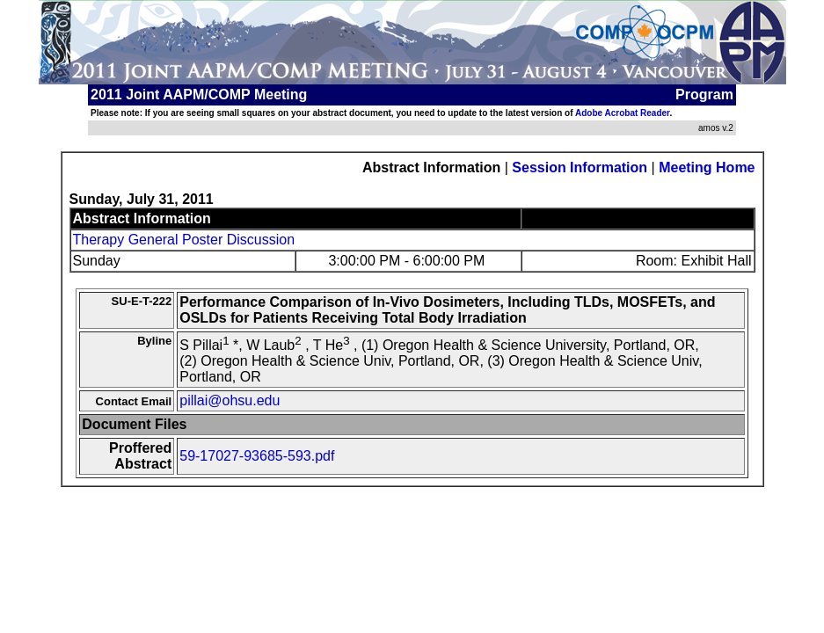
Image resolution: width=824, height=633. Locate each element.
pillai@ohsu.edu (229, 400)
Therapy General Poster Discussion (184, 239)
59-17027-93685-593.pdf (256, 455)
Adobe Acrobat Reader (622, 113)
